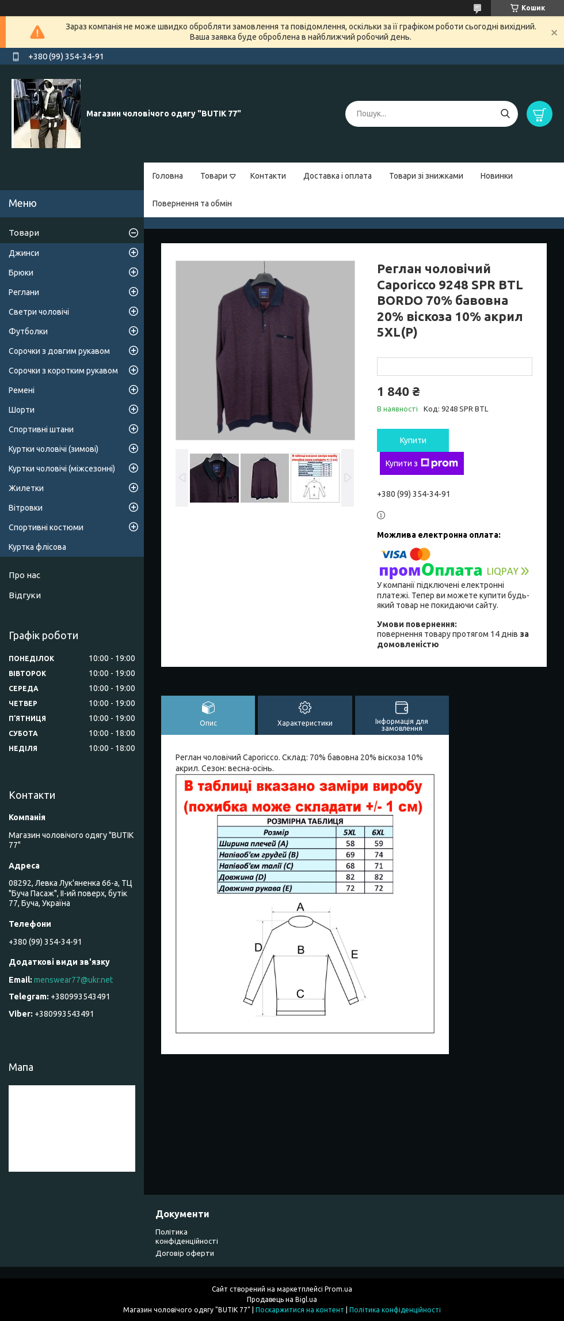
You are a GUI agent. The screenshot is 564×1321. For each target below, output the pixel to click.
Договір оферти (184, 1253)
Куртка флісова (37, 547)
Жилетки (26, 488)
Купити (413, 440)
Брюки (21, 272)
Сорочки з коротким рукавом (63, 370)
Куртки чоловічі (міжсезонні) (62, 468)
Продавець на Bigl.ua (282, 1299)
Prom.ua (338, 1289)
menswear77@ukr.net (73, 979)
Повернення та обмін (192, 203)
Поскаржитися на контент (300, 1310)
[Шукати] (505, 114)
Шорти (22, 409)
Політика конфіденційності (395, 1310)
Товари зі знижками (426, 175)
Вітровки (26, 507)
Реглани (24, 292)
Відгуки (25, 595)
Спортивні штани (41, 429)
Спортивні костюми (46, 527)
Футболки (28, 331)
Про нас (24, 575)
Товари (213, 175)
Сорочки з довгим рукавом (59, 351)
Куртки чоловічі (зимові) (53, 449)
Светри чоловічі (39, 311)
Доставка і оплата (337, 175)
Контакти (268, 175)
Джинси (24, 253)
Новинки (497, 175)
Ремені (22, 390)
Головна (168, 175)
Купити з (422, 463)
